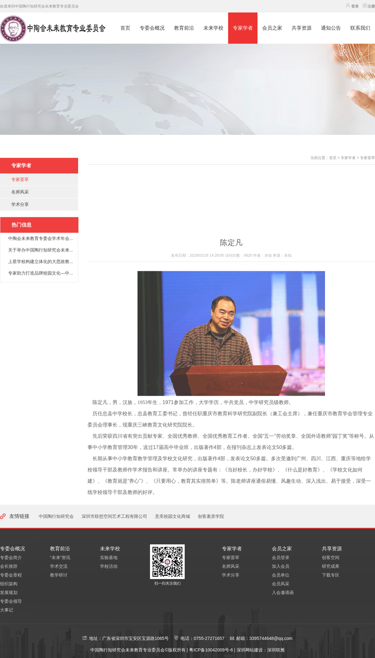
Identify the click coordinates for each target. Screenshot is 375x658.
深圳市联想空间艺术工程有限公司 (114, 516)
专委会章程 (11, 574)
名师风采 (20, 203)
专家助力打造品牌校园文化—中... (40, 284)
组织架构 (9, 583)
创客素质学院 (211, 516)
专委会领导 (11, 601)
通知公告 (331, 28)
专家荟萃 (20, 191)
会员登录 (280, 557)
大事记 (6, 609)
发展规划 (9, 592)
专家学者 (243, 28)
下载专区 (330, 574)
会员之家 (272, 28)
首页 (125, 28)
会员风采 (280, 583)
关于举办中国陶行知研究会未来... (40, 261)
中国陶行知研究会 (56, 516)
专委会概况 (152, 28)
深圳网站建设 (250, 649)
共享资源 (302, 28)
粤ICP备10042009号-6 (211, 649)
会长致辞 (9, 566)
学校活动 (109, 566)
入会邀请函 (283, 592)
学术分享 (20, 216)
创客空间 (330, 557)
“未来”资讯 (60, 557)
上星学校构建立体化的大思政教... (40, 273)
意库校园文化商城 (172, 516)
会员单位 (280, 574)
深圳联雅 (276, 649)
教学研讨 (59, 574)
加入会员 (280, 566)
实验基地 (109, 557)
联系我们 (360, 28)
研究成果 (330, 566)
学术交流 (59, 566)
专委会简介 (11, 557)
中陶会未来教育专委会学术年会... (40, 250)
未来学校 (213, 28)
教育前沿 (184, 28)
